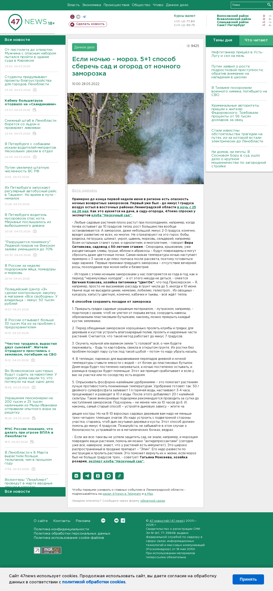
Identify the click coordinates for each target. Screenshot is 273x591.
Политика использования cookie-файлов (69, 537)
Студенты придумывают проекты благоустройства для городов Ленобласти (31, 84)
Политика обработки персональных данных (72, 533)
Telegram (123, 520)
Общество (141, 5)
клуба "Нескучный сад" (111, 215)
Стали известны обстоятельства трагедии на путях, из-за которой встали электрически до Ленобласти (237, 136)
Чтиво (158, 5)
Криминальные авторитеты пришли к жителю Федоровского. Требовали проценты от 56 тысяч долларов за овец (235, 112)
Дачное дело (177, 5)
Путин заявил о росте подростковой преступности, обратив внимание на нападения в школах (237, 72)
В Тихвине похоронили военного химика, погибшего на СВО (239, 91)
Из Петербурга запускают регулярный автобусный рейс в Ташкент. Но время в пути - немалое (31, 196)
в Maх (149, 494)
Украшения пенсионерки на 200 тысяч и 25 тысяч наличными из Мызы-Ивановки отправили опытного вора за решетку (31, 408)
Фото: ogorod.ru (84, 190)
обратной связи (152, 501)
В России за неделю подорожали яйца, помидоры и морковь (31, 272)
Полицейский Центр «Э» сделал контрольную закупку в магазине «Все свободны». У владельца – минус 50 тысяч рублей (31, 299)
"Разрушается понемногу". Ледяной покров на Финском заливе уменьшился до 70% (31, 249)
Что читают (256, 40)
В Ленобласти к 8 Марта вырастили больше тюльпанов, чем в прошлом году (31, 461)
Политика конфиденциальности (61, 529)
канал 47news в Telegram (122, 494)
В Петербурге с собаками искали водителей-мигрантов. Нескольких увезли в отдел (31, 151)
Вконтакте (103, 520)
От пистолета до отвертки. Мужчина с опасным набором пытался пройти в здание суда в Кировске (31, 58)
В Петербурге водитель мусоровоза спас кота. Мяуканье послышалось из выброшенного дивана (31, 223)
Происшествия (116, 5)
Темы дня (222, 40)
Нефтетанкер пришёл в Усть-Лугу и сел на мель (237, 54)
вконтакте (78, 17)
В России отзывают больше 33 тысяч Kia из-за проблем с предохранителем (31, 327)
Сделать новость (90, 24)
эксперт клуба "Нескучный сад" (116, 461)
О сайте (41, 520)
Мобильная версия (72, 17)
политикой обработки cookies (93, 582)
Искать (269, 4)
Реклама (83, 520)
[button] (76, 475)
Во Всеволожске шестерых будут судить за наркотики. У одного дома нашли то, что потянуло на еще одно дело (31, 379)
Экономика (91, 5)
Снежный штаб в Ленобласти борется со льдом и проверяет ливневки (31, 127)
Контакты (61, 520)
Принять (248, 579)
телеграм (84, 17)
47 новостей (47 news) (167, 521)
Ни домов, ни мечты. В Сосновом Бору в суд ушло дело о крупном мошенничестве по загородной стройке (238, 159)
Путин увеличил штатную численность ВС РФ (31, 172)
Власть (73, 5)
